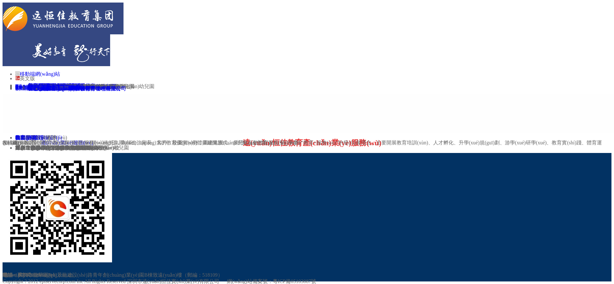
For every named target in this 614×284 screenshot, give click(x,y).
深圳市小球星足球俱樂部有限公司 (53, 147)
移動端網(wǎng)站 (40, 74)
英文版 (27, 78)
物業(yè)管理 (29, 137)
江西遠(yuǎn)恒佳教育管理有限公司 (81, 88)
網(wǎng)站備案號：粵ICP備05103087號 (271, 281)
